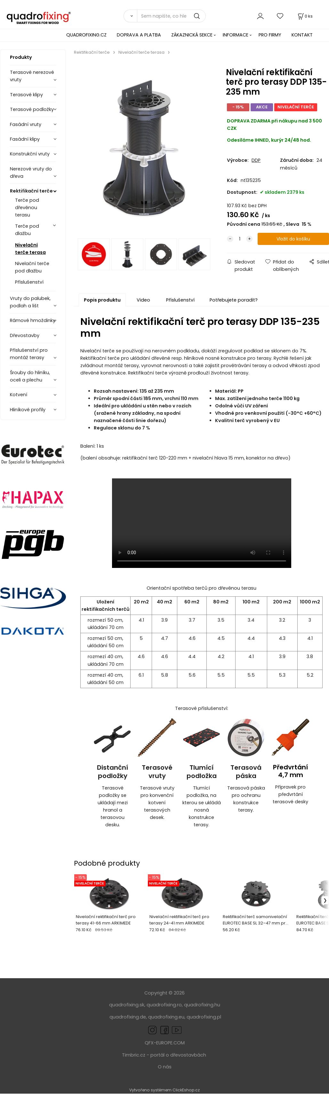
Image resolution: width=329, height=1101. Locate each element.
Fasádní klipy (25, 139)
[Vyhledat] (130, 16)
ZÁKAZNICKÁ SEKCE (192, 35)
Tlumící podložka (202, 771)
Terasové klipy (26, 94)
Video (143, 300)
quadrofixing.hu (202, 1005)
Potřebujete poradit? (234, 300)
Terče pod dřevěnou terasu (27, 207)
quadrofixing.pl (204, 1017)
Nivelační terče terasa (30, 249)
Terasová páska (245, 771)
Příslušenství (29, 282)
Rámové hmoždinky (32, 320)
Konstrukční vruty (30, 154)
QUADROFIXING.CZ (86, 35)
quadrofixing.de (127, 1017)
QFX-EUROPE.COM (165, 1043)
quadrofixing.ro (164, 1005)
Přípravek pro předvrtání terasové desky (290, 794)
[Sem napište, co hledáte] (171, 16)
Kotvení (18, 394)
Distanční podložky (112, 771)
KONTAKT (302, 35)
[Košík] (305, 16)
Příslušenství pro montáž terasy (29, 354)
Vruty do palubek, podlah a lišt (30, 302)
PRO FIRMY (270, 35)
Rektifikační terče (31, 191)
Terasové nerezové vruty (32, 76)
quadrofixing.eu (166, 1017)
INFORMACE (235, 35)
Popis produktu (102, 300)
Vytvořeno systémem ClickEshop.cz (164, 1090)
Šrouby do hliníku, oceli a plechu (30, 376)
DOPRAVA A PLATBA (139, 35)
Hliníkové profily (27, 409)
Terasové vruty (157, 771)
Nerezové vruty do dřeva (31, 172)
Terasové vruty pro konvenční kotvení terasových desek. (157, 803)
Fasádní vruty (25, 124)
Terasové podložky (32, 109)
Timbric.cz (133, 1055)
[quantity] (239, 239)
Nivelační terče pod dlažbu (32, 267)
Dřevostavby (24, 335)
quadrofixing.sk (126, 1005)
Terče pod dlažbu (27, 230)
